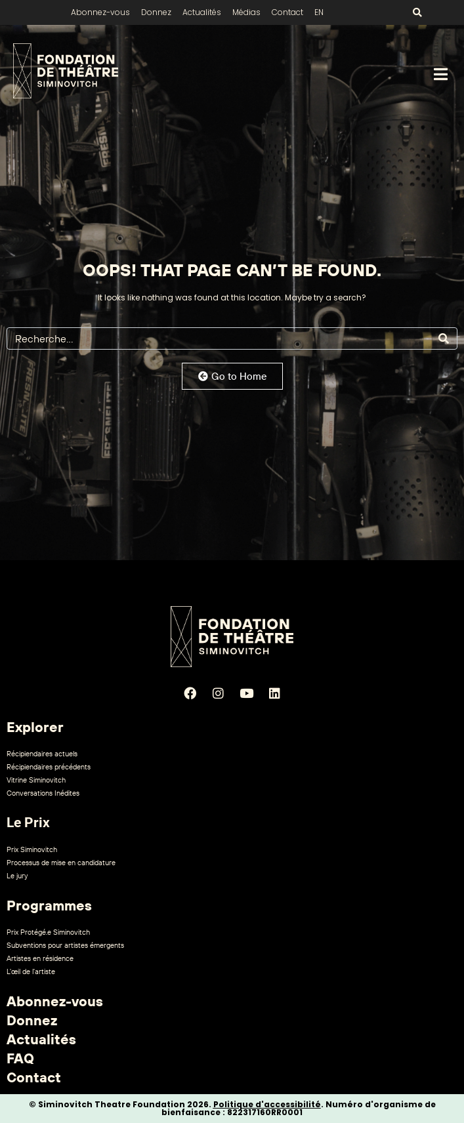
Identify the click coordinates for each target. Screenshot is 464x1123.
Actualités (201, 12)
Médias (246, 12)
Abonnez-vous (100, 12)
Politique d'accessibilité (267, 1104)
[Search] (444, 338)
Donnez (156, 12)
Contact (287, 12)
